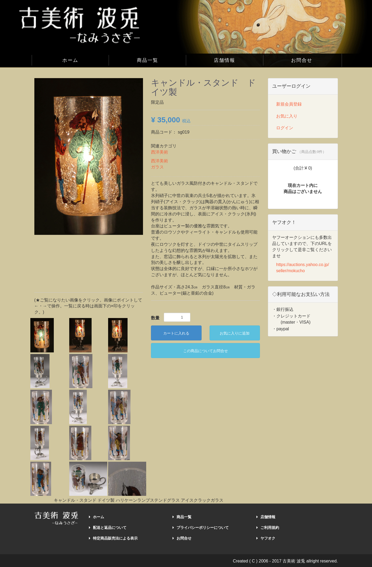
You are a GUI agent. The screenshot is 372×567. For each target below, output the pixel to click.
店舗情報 (224, 60)
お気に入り (286, 116)
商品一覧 (147, 60)
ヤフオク (267, 538)
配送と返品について (109, 527)
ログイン (284, 128)
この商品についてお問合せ (205, 351)
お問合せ (301, 60)
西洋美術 (159, 152)
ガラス (157, 167)
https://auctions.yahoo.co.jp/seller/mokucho (302, 267)
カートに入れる (176, 333)
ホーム (70, 60)
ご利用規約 (269, 527)
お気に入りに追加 (235, 333)
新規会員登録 (289, 104)
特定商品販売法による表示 (115, 538)
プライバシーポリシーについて (203, 527)
